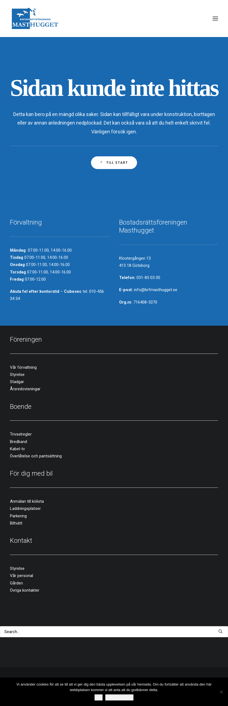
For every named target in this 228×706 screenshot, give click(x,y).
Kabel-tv (17, 448)
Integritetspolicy (119, 697)
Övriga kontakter (24, 590)
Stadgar (17, 381)
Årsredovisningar (25, 388)
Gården (16, 583)
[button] (215, 18)
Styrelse (17, 374)
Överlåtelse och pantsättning (36, 456)
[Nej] (221, 692)
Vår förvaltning (23, 367)
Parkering (18, 515)
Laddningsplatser (25, 508)
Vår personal (21, 575)
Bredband (18, 441)
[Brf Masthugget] (35, 18)
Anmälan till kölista (27, 501)
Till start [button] (114, 162)
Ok (98, 697)
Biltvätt (16, 523)
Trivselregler (21, 434)
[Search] (114, 631)
